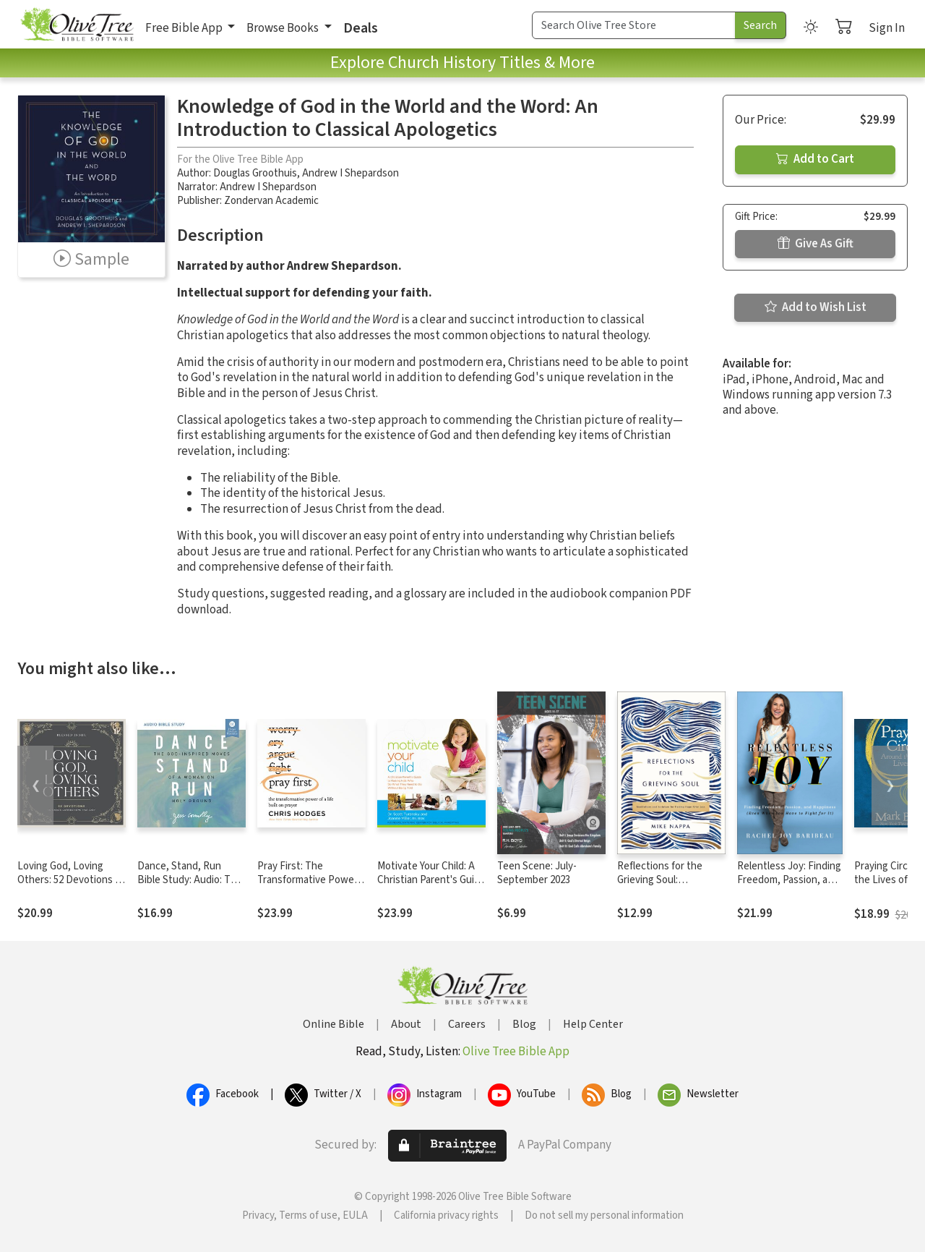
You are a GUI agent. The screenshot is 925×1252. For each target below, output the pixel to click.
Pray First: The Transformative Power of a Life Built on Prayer (310, 880)
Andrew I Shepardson (350, 173)
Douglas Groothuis (255, 173)
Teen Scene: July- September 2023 (537, 873)
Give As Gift (815, 243)
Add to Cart (815, 159)
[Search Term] (634, 25)
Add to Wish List (815, 307)
